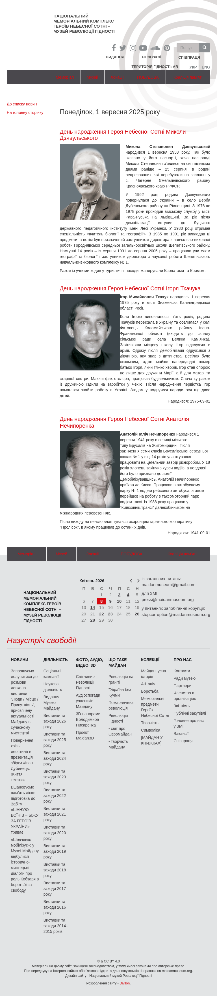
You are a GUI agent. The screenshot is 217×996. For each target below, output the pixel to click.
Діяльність (56, 659)
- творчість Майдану (118, 744)
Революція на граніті (120, 679)
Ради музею (184, 678)
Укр (193, 67)
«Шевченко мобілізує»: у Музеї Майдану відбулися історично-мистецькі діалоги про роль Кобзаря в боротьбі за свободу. (25, 865)
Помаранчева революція (121, 705)
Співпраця (182, 741)
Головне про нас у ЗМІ (188, 723)
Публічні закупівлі (189, 713)
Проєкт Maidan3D (85, 735)
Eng (206, 67)
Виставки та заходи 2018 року (55, 870)
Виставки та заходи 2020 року (55, 833)
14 (92, 607)
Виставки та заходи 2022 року (55, 795)
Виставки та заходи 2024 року (55, 758)
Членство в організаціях (184, 696)
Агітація (148, 684)
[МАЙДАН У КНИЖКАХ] (152, 740)
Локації (117, 77)
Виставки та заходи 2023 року (55, 777)
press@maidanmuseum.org (168, 599)
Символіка (150, 730)
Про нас (182, 659)
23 (110, 613)
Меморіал (65, 77)
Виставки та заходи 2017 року (55, 888)
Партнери (182, 685)
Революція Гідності (118, 718)
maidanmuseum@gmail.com (168, 584)
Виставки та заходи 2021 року (55, 814)
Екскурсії (151, 57)
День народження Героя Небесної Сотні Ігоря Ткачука (130, 288)
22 (101, 613)
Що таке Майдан (117, 662)
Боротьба (149, 691)
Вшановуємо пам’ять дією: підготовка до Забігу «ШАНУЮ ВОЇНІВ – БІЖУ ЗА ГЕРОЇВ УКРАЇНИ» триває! (24, 809)
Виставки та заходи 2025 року (55, 740)
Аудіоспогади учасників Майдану (88, 701)
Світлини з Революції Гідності (86, 682)
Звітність (181, 706)
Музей (92, 77)
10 (119, 601)
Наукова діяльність (53, 687)
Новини (19, 659)
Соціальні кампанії (52, 674)
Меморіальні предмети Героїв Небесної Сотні (155, 707)
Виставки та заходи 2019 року (55, 851)
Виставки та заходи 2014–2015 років (56, 926)
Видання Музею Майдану (52, 702)
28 (92, 620)
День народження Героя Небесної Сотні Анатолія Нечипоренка (124, 422)
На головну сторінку (25, 112)
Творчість (150, 723)
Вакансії (180, 733)
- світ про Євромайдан (120, 731)
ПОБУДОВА (148, 77)
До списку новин (22, 104)
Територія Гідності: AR (155, 67)
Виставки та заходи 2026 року (55, 721)
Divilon (125, 983)
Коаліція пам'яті (187, 77)
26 (137, 613)
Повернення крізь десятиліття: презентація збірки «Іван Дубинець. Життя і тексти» (22, 760)
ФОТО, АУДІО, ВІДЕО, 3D (89, 662)
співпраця (189, 58)
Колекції (150, 659)
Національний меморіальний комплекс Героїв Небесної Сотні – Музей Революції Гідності (84, 24)
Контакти (181, 671)
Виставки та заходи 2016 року (55, 907)
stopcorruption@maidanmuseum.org (176, 614)
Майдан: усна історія (153, 674)
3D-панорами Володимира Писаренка (88, 719)
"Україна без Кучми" (119, 692)
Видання (115, 57)
